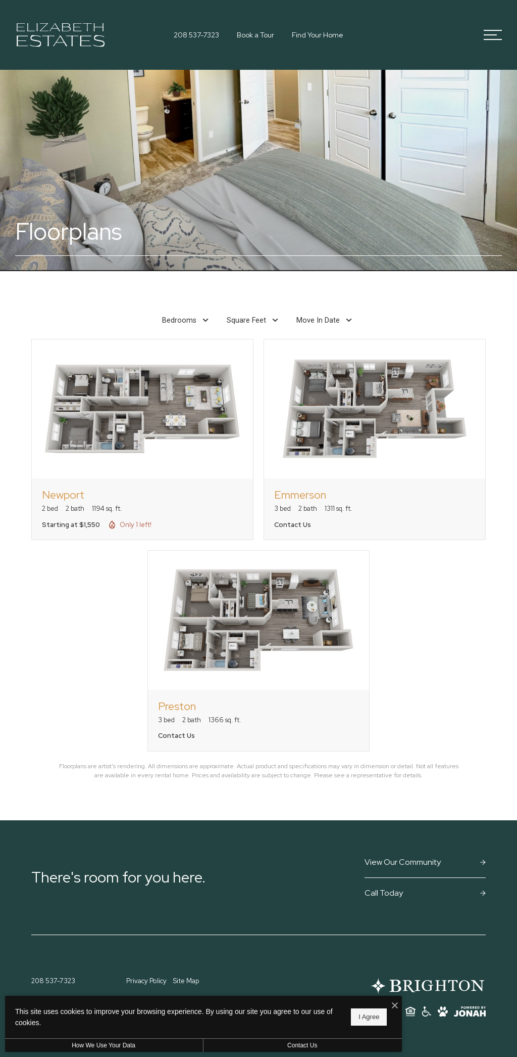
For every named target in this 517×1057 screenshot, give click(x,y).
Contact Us (269, 1045)
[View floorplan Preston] (258, 651)
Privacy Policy (146, 981)
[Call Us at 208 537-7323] (196, 35)
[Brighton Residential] (427, 986)
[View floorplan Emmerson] (375, 439)
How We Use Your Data (93, 1045)
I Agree (325, 1017)
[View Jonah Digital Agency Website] (470, 1011)
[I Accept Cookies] (351, 1006)
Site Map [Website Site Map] (186, 981)
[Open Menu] (493, 35)
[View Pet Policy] (443, 1011)
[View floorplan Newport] (142, 439)
